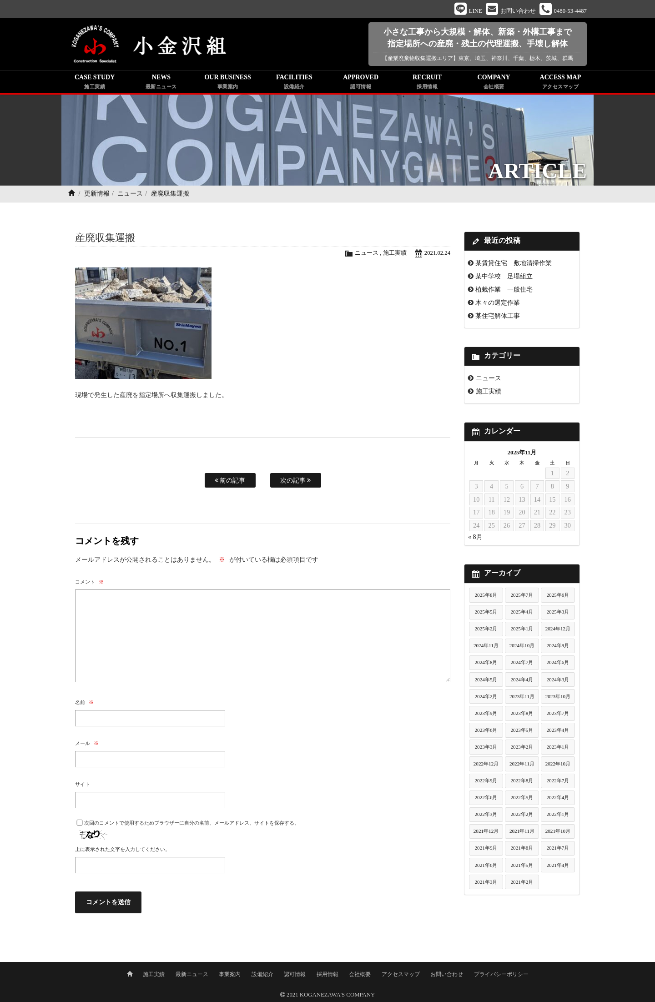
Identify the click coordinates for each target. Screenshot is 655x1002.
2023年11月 (521, 696)
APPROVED (361, 82)
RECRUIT (427, 82)
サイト (82, 784)
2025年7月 (521, 595)
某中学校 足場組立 (504, 276)
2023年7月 (557, 713)
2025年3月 (557, 612)
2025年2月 (486, 629)
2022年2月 (521, 814)
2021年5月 (521, 865)
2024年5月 (486, 679)
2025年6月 (557, 595)
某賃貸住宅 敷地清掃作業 (513, 263)
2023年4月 (557, 730)
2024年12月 (558, 629)
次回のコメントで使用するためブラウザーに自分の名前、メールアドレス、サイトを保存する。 (191, 823)
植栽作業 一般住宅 (504, 289)
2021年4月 (557, 865)
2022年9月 (486, 781)
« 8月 (475, 537)
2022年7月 (557, 781)
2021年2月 (521, 882)
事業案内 (230, 973)
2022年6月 (486, 798)
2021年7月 (557, 848)
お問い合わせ (446, 973)
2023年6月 (486, 730)
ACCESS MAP (560, 82)
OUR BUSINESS (228, 82)
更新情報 (97, 194)
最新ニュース (192, 973)
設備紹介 (262, 973)
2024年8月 (486, 662)
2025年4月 (521, 612)
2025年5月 (486, 612)
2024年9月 (557, 646)
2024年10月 (522, 646)
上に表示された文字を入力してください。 (122, 849)
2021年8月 (521, 848)
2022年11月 (521, 764)
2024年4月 (521, 679)
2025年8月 (486, 595)
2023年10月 (558, 696)
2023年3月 (486, 747)
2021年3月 (486, 882)
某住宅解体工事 (497, 316)
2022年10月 (558, 764)
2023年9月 (486, 713)
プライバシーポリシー (501, 973)
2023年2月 (521, 747)
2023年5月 (521, 730)
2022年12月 (486, 764)
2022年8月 (521, 781)
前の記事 (230, 480)
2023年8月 (521, 713)
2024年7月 (521, 662)
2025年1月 (521, 629)
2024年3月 (557, 679)
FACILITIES (294, 82)
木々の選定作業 (497, 303)
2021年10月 (558, 831)
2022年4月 (557, 798)
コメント (89, 581)
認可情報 (295, 973)
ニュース (130, 194)
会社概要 (360, 973)
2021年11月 (521, 831)
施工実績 (394, 253)
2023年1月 (557, 747)
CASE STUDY (94, 82)
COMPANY (494, 82)
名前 (84, 702)
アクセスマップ (401, 973)
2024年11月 (486, 646)
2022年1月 (557, 814)
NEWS (161, 82)
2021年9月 (486, 848)
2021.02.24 (437, 253)
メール (87, 743)
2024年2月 (486, 696)
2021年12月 (486, 831)
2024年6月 (557, 662)
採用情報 (327, 973)
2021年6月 (486, 865)
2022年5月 (521, 798)
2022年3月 (486, 814)
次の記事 (295, 480)
